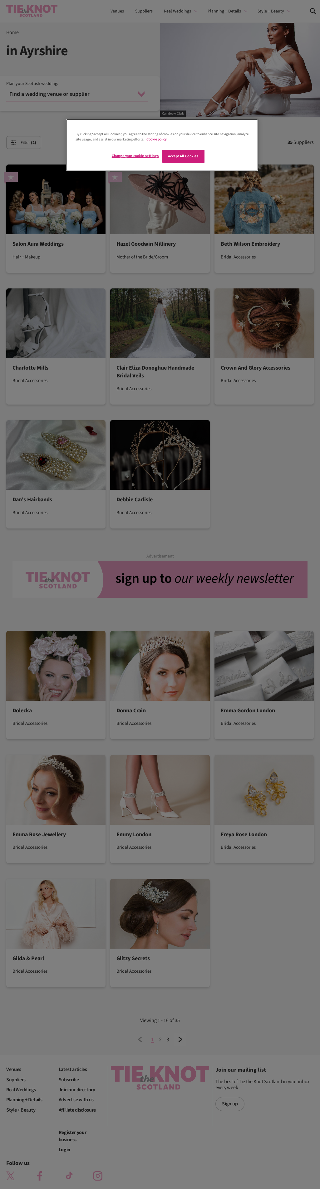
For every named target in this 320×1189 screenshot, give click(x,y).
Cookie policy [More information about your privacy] (156, 139)
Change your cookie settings (135, 156)
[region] (162, 145)
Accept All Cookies (183, 156)
